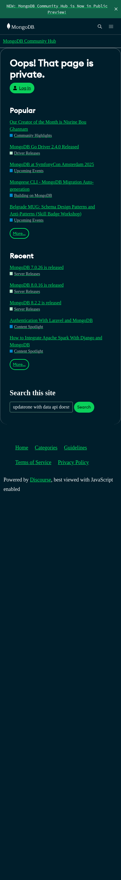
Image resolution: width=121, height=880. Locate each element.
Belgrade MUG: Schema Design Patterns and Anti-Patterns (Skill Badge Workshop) (52, 210)
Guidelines (75, 448)
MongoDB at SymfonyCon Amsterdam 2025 (52, 164)
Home (21, 448)
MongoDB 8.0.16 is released (37, 285)
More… (19, 233)
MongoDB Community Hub (29, 41)
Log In (22, 88)
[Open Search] (100, 26)
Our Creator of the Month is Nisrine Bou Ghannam (48, 125)
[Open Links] (111, 26)
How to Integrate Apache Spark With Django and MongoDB (56, 341)
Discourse (40, 480)
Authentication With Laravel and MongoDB (51, 320)
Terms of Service (33, 462)
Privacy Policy (73, 462)
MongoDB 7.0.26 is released (37, 267)
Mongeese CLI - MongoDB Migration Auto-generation (52, 186)
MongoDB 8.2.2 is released (35, 302)
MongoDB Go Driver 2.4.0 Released (44, 146)
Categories (46, 448)
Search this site (33, 393)
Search (84, 407)
